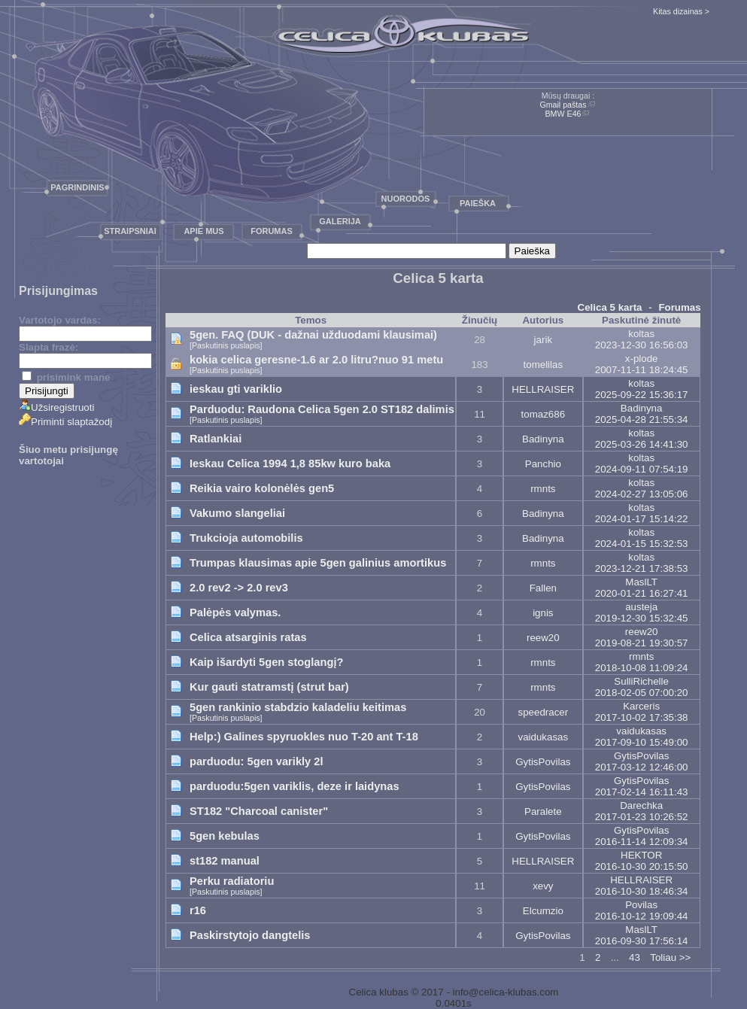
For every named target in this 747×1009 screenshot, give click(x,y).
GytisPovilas (542, 761)
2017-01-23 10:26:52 (641, 816)
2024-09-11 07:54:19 (641, 469)
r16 (198, 910)
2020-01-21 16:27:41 (641, 593)
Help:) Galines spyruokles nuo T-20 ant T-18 (304, 737)
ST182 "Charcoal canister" (259, 811)
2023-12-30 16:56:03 (641, 345)
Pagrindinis (77, 187)
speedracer (543, 712)
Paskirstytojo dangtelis (250, 935)
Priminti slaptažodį (65, 421)
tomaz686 (543, 414)
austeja (641, 606)
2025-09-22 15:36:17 (641, 394)
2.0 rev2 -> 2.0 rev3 (239, 588)
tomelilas (543, 364)
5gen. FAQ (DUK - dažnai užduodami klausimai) (313, 335)
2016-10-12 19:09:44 (641, 916)
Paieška (478, 203)
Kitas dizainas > (681, 11)
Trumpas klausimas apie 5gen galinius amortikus (318, 563)
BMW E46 (563, 113)
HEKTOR (641, 855)
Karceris (641, 706)
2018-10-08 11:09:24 (641, 667)
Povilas (641, 904)
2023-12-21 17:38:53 (641, 568)
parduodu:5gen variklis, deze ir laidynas (294, 786)
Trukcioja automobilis (246, 538)
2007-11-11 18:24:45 (641, 369)
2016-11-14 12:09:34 (641, 841)
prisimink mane (66, 377)
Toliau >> (670, 957)
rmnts (542, 488)
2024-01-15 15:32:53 (641, 543)
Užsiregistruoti (56, 407)
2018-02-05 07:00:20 (641, 692)
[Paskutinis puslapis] (226, 345)
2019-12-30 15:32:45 (641, 618)
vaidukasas (543, 737)
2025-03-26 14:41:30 (641, 444)
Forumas (272, 231)
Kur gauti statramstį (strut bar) (269, 687)
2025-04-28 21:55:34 (641, 419)
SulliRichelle (641, 681)
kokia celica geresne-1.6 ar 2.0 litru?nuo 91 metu (316, 360)
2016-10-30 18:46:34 (641, 891)
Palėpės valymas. (235, 612)
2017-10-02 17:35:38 (641, 717)
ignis (543, 612)
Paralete (543, 811)
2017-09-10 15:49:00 (641, 742)
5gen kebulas (225, 836)
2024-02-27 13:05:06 (641, 494)
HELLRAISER (543, 389)
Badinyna (642, 408)
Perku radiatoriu (232, 881)
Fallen (543, 588)
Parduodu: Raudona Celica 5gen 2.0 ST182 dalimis (322, 409)
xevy (543, 886)
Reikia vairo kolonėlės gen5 (262, 488)
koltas (641, 333)
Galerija (340, 221)
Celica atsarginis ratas (248, 637)
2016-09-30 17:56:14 (641, 941)
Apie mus (203, 231)
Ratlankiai (215, 439)
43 (634, 957)
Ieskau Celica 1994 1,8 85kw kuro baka (290, 463)
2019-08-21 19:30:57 (641, 643)
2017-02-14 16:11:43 (641, 792)
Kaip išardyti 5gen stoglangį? (266, 662)
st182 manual (225, 861)
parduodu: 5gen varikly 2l (256, 761)
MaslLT (641, 582)
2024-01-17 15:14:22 (641, 518)
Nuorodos (405, 198)
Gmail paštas (562, 104)
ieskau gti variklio (236, 389)
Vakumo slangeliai (237, 513)
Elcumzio (543, 910)
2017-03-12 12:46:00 (641, 767)
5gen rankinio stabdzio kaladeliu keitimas (298, 707)
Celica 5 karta (610, 307)
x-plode (641, 358)
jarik (543, 339)
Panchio (543, 464)
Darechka (641, 805)
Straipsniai (130, 231)
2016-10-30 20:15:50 (641, 866)
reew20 (543, 637)
